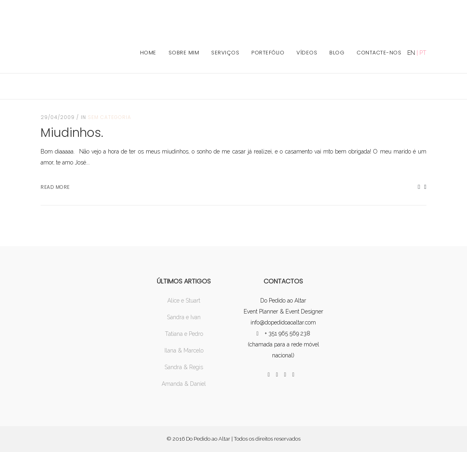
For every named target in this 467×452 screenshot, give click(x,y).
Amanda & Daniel (184, 384)
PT (422, 53)
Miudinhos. (72, 132)
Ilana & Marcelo (183, 350)
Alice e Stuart (183, 300)
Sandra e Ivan (184, 317)
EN (411, 53)
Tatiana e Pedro (184, 334)
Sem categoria (109, 117)
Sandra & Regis (183, 367)
